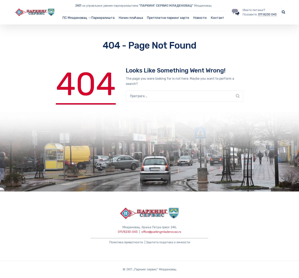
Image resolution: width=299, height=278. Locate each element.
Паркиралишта (103, 18)
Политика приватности (126, 242)
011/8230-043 (128, 232)
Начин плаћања (131, 18)
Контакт (217, 18)
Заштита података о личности (168, 242)
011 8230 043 (267, 14)
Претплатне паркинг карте (168, 18)
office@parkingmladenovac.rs (161, 232)
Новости (200, 18)
